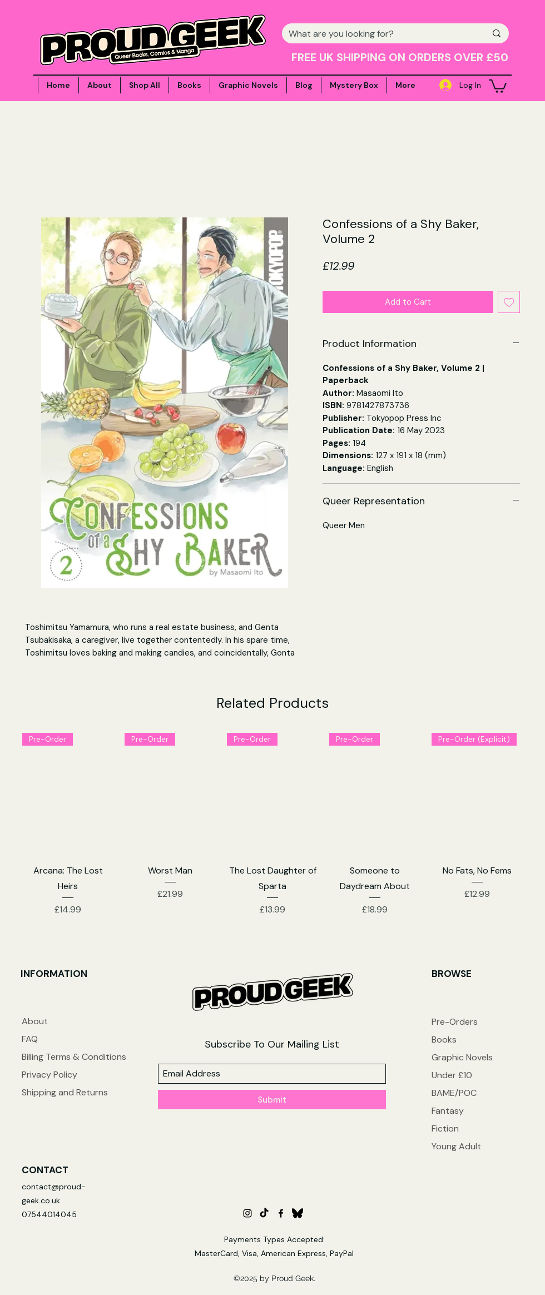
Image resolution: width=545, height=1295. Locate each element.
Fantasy (448, 1111)
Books (444, 1039)
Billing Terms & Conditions (74, 1057)
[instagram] (247, 1213)
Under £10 (452, 1075)
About (35, 1021)
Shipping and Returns (65, 1092)
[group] (272, 825)
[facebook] (280, 1213)
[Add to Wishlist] (509, 302)
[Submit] (272, 1099)
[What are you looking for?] (379, 33)
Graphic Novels (462, 1057)
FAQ (30, 1039)
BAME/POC (454, 1093)
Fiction (445, 1128)
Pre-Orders (455, 1022)
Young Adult (456, 1146)
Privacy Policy (49, 1074)
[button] (498, 85)
